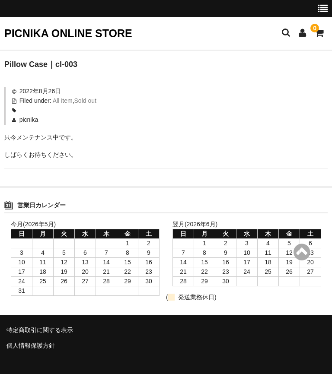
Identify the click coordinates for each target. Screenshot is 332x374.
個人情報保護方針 (30, 345)
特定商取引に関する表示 (39, 329)
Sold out (85, 100)
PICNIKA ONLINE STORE (68, 33)
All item (63, 100)
